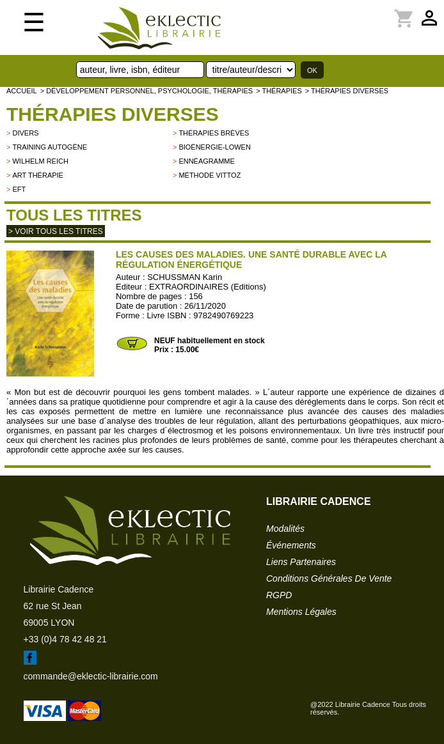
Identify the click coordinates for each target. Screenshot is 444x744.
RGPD (279, 595)
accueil (21, 91)
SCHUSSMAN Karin (184, 277)
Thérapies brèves (213, 133)
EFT (19, 189)
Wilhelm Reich (40, 161)
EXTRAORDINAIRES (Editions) (207, 286)
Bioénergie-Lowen (214, 147)
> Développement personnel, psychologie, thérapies (146, 91)
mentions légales (301, 612)
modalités (285, 528)
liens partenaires (301, 562)
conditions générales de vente (329, 578)
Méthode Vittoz (209, 175)
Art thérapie (37, 175)
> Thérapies (279, 91)
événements (291, 545)
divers (25, 133)
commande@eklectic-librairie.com (91, 676)
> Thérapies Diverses (346, 91)
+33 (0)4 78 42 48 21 (65, 639)
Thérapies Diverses (112, 114)
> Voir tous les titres (55, 231)
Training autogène (49, 147)
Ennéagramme (206, 161)
